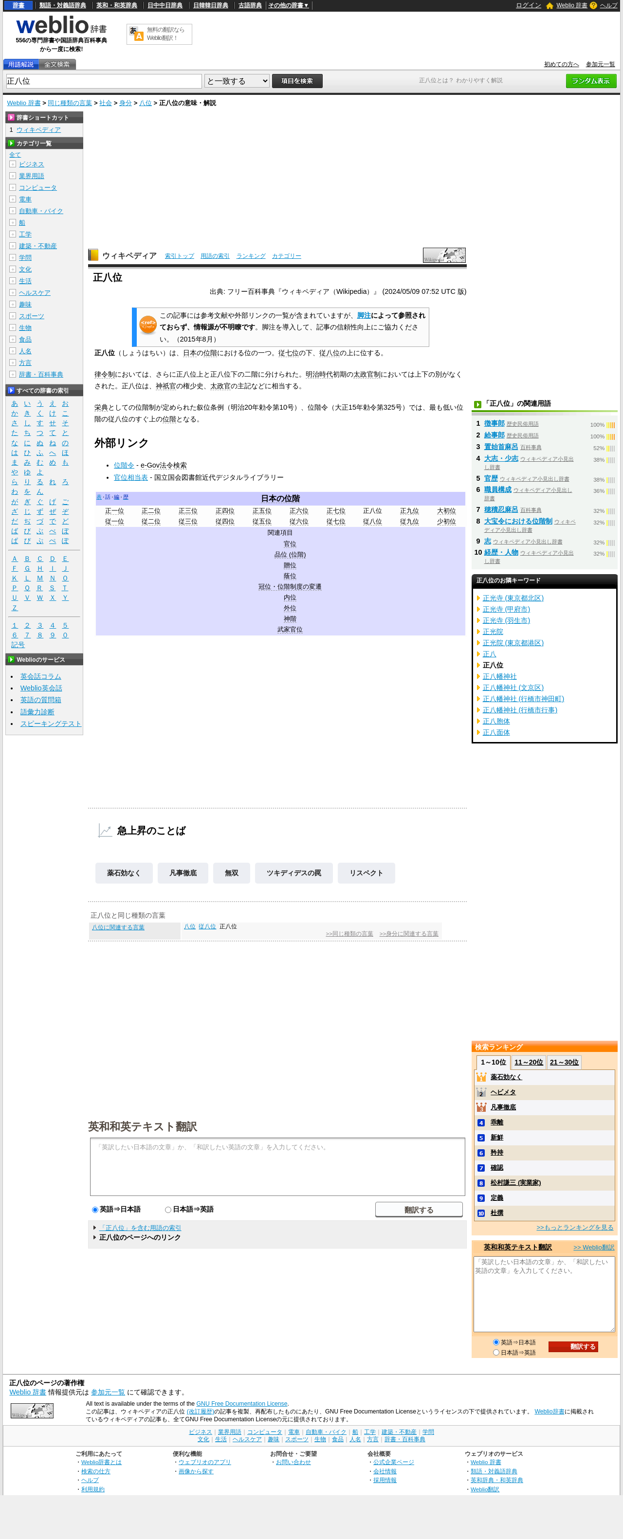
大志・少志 (501, 458)
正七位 (336, 510)
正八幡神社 (500, 676)
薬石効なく (124, 873)
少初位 (446, 521)
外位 (290, 608)
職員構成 (498, 489)
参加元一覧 (600, 64)
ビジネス (31, 164)
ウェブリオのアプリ (205, 1462)
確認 (497, 1167)
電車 (25, 199)
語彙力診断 (37, 712)
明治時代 (319, 374)
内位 (290, 597)
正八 (489, 654)
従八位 (329, 353)
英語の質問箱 (40, 700)
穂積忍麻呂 (501, 509)
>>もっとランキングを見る (574, 1227)
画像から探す (196, 1471)
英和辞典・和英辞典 (497, 1480)
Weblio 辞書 (571, 5)
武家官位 (290, 629)
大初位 (446, 510)
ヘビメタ (503, 1092)
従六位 (299, 521)
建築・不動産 (38, 246)
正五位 (262, 510)
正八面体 (496, 732)
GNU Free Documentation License (242, 1403)
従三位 (188, 521)
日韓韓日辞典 (210, 5)
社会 (105, 103)
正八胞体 (496, 721)
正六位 (299, 510)
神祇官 (166, 386)
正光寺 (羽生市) (507, 620)
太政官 (220, 386)
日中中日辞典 (165, 5)
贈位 (290, 565)
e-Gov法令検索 (164, 465)
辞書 (18, 5)
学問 (25, 257)
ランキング (251, 256)
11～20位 (528, 1062)
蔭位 (290, 575)
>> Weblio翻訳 (593, 1247)
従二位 (151, 521)
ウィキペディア (129, 256)
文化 (25, 269)
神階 (290, 618)
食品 (25, 339)
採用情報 (385, 1480)
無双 (231, 873)
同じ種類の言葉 (70, 103)
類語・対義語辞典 (62, 5)
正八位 (372, 510)
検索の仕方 (95, 1471)
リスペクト (366, 873)
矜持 (497, 1152)
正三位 (188, 510)
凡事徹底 (183, 873)
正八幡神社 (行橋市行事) (520, 710)
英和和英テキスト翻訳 (142, 1126)
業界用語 (31, 176)
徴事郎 (494, 423)
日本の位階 (280, 498)
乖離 (497, 1122)
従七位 (288, 353)
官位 (290, 543)
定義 (497, 1197)
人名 (25, 351)
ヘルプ (609, 5)
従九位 (409, 521)
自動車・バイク (41, 211)
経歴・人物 (501, 552)
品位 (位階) (290, 554)
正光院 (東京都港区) (513, 643)
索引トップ (179, 256)
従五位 (262, 521)
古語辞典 (250, 5)
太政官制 (367, 374)
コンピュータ (38, 187)
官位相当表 (131, 477)
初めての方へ (561, 64)
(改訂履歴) (200, 1411)
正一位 (114, 510)
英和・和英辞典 (116, 5)
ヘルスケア (35, 292)
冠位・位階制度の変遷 (290, 586)
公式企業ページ (393, 1462)
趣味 (25, 304)
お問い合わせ (293, 1462)
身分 (125, 103)
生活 (25, 281)
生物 (25, 327)
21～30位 (564, 1062)
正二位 (151, 510)
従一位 (114, 521)
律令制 (104, 374)
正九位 (409, 510)
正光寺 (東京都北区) (513, 598)
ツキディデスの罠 (294, 873)
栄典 (101, 407)
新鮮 (497, 1137)
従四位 (225, 521)
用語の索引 (215, 256)
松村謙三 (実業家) (516, 1182)
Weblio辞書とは (101, 1462)
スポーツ (31, 316)
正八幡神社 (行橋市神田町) (524, 699)
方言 (25, 362)
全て (15, 155)
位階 (210, 353)
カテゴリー (286, 256)
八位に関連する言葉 (118, 927)
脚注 (364, 315)
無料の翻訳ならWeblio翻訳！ (165, 33)
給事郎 (494, 435)
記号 (18, 645)
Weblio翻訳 (485, 1489)
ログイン (528, 5)
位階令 (124, 465)
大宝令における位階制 (518, 521)
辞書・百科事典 (41, 374)
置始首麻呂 (501, 447)
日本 (190, 353)
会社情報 (385, 1471)
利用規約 (93, 1489)
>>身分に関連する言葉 (409, 934)
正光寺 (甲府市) (507, 609)
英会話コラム (40, 676)
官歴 (491, 478)
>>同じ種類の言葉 (349, 934)
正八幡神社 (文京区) (513, 687)
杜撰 (497, 1212)
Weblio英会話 (41, 688)
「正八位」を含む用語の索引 (140, 1227)
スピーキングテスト (51, 723)
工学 (25, 234)
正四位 (225, 510)
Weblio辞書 (549, 1411)
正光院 (493, 631)
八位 (145, 103)
